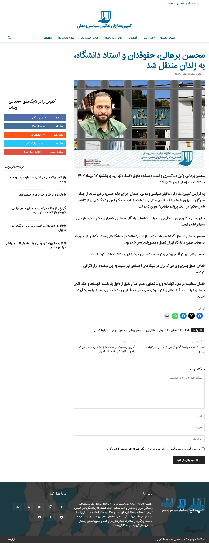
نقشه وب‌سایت (66, 37)
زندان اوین (150, 330)
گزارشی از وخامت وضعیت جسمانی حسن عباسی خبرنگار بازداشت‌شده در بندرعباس (39, 210)
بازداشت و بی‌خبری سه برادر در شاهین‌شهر (42, 194)
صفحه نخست (167, 37)
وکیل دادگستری (101, 330)
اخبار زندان (149, 37)
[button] (9, 38)
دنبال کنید (58, 126)
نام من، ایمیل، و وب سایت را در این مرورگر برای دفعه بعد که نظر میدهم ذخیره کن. (153, 448)
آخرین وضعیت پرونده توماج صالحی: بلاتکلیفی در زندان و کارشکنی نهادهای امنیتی (107, 349)
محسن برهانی (135, 330)
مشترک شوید (56, 151)
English (48, 37)
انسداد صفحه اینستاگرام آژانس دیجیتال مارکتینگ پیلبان (175, 349)
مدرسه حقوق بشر (89, 37)
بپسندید (59, 117)
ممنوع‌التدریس (118, 330)
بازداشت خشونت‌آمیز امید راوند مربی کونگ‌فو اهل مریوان (38, 228)
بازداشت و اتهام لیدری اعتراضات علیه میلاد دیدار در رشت (38, 179)
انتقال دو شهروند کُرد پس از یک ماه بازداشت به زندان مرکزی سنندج (36, 245)
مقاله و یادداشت (114, 37)
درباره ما (11, 539)
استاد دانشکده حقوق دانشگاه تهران (174, 330)
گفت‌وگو (132, 37)
